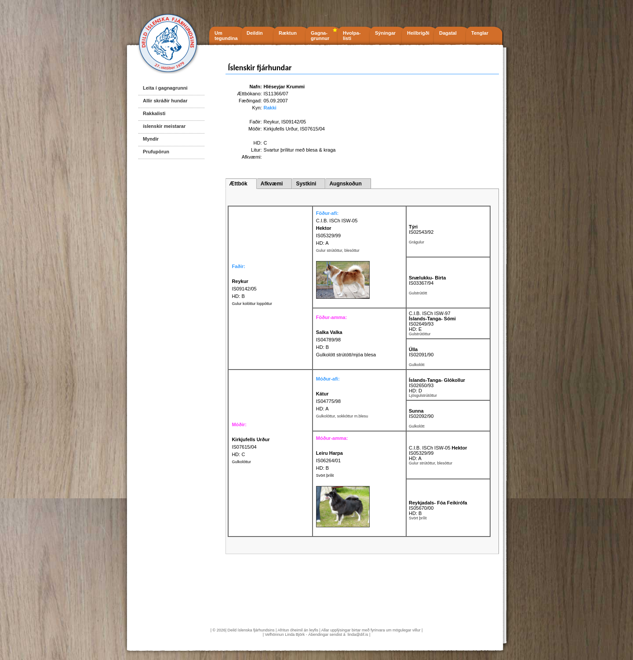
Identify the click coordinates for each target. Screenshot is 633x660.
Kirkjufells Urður (281, 128)
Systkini (306, 184)
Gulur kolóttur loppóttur (252, 303)
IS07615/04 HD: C (250, 447)
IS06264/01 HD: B (329, 460)
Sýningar (385, 33)
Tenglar (479, 33)
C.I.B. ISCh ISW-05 (337, 220)
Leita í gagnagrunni (165, 88)
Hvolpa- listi (351, 35)
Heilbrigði (418, 33)
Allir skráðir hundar (165, 100)
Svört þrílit (325, 475)
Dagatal (448, 33)
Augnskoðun (345, 184)
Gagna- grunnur (320, 35)
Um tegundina (226, 35)
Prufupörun (156, 151)
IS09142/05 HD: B (244, 289)
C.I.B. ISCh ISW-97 (430, 313)
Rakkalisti (154, 113)
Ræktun (288, 33)
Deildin (255, 33)
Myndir (151, 138)
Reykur (271, 121)
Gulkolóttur (241, 462)
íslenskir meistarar (164, 126)
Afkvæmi (272, 184)
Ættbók (238, 184)
